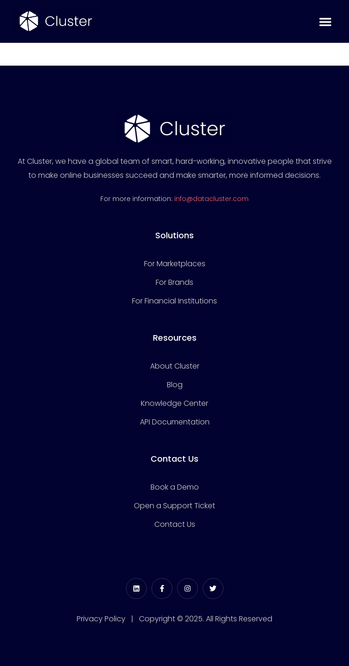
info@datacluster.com (211, 198)
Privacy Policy (101, 618)
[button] (325, 21)
